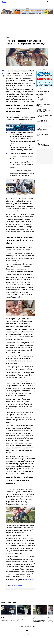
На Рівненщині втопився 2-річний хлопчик (43, 98)
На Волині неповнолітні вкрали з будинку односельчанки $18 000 (8, 619)
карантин (20, 585)
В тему (38, 88)
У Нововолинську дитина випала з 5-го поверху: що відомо (43, 122)
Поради (7, 37)
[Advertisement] (27, 25)
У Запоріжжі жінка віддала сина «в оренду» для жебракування (43, 93)
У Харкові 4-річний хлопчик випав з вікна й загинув (43, 133)
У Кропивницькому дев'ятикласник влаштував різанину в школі (43, 110)
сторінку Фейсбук (28, 579)
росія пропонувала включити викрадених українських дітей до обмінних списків (44, 128)
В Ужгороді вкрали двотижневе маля (44, 138)
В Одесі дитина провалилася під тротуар (44, 116)
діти (11, 585)
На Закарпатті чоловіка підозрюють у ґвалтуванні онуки (43, 104)
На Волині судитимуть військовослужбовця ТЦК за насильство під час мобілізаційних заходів (40, 619)
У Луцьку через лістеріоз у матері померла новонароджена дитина (43, 144)
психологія (14, 585)
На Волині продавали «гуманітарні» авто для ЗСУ (23, 619)
